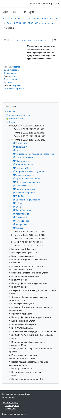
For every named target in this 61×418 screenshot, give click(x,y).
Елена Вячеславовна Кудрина (11, 79)
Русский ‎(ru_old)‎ (10, 402)
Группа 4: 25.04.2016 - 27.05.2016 (22, 23)
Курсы (18, 18)
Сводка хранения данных (14, 414)
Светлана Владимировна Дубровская (13, 70)
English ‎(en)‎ (10, 408)
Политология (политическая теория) (30, 40)
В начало (7, 18)
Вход (55, 3)
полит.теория (48, 23)
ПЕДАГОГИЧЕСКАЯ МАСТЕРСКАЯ (41, 18)
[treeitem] (30, 111)
